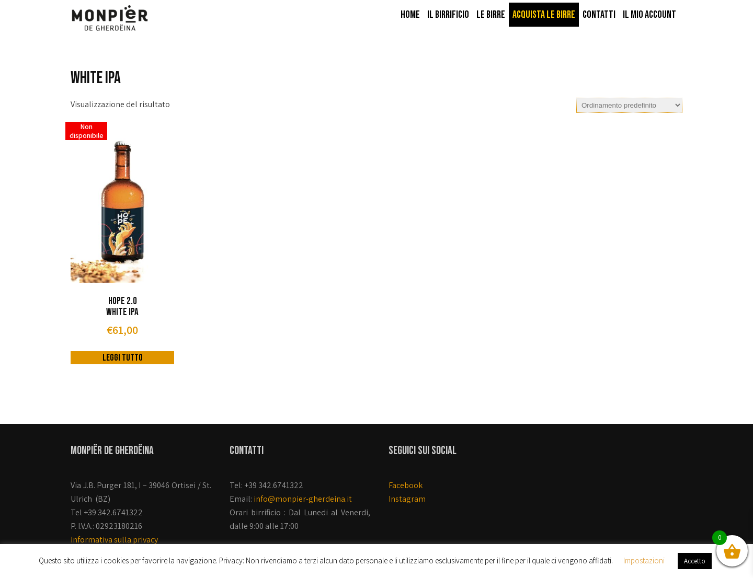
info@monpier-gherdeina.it (303, 498)
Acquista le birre (543, 14)
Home (410, 14)
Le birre (490, 14)
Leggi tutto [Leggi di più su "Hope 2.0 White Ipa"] (122, 357)
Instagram (407, 498)
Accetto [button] (694, 561)
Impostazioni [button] (644, 560)
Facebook (406, 485)
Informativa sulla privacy (114, 539)
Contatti (599, 14)
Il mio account (649, 14)
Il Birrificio (448, 14)
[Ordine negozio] (629, 105)
